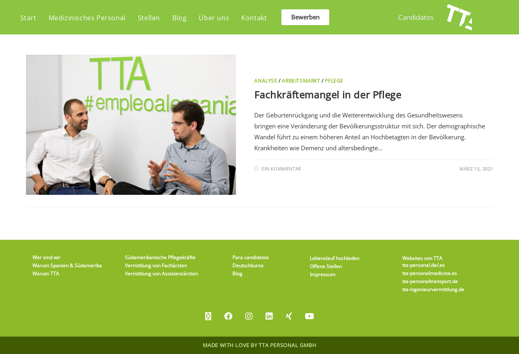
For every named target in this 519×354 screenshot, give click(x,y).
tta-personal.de (419, 265)
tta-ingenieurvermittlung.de (433, 289)
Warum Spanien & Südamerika (67, 265)
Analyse (265, 80)
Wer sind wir (46, 257)
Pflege (334, 80)
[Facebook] (228, 316)
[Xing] (289, 316)
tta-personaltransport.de (430, 281)
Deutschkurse (248, 265)
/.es (441, 265)
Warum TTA (45, 273)
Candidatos (415, 17)
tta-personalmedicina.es (429, 273)
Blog (237, 273)
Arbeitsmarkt (301, 80)
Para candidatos (250, 257)
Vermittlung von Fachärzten (156, 265)
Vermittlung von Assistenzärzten (161, 273)
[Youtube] (309, 316)
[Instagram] (249, 316)
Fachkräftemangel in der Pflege (327, 94)
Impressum (322, 274)
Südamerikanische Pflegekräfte (160, 257)
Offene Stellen (326, 266)
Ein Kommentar (281, 169)
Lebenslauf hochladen (334, 258)
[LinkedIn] (269, 316)
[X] (208, 316)
